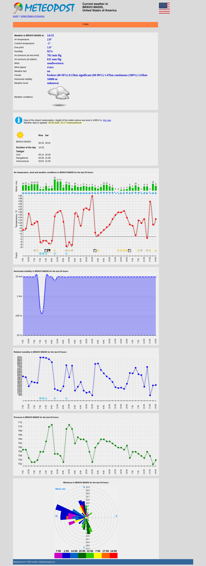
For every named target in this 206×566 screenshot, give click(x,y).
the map (107, 120)
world (15, 16)
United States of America (32, 16)
